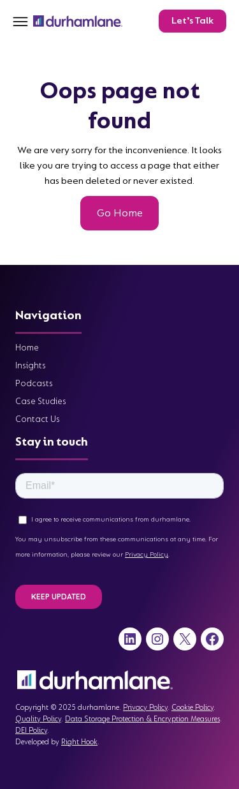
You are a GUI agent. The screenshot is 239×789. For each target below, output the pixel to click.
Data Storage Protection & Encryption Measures (142, 719)
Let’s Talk (192, 21)
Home (27, 347)
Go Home (120, 213)
